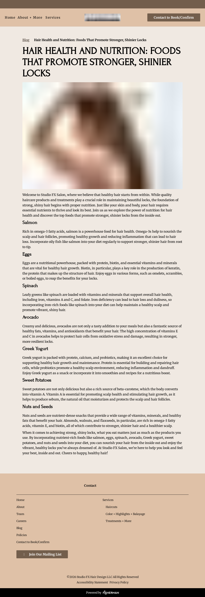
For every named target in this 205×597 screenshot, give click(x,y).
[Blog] (19, 528)
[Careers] (21, 521)
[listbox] (29, 17)
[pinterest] (12, 4)
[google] (19, 4)
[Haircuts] (111, 507)
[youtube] (41, 4)
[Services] (53, 17)
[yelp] (26, 4)
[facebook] (7, 4)
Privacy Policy (119, 582)
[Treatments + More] (118, 521)
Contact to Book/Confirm (174, 17)
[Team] (20, 514)
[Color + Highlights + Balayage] (125, 514)
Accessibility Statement (92, 582)
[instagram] (34, 4)
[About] (20, 507)
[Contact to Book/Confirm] (173, 17)
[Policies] (21, 535)
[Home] (10, 17)
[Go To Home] (102, 17)
